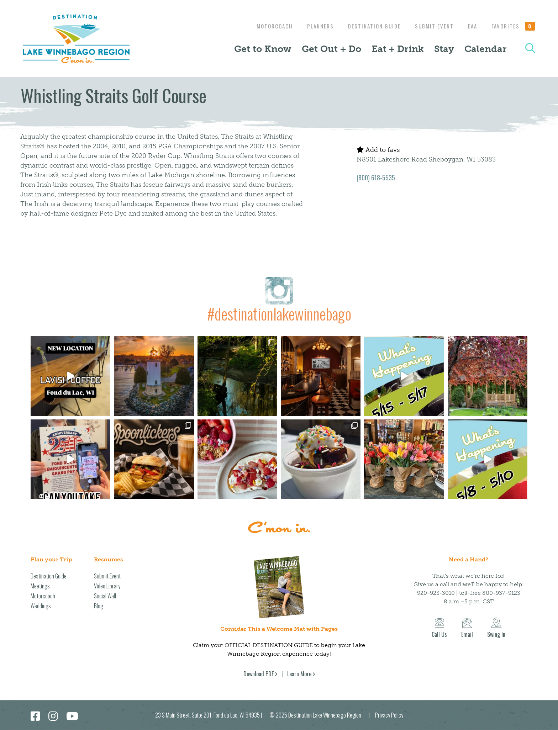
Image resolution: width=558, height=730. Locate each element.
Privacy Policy (389, 715)
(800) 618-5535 (376, 177)
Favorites (513, 26)
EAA (470, 26)
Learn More (299, 674)
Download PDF (258, 674)
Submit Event (430, 26)
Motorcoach (266, 26)
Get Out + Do (331, 48)
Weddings (41, 606)
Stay (444, 48)
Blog (98, 606)
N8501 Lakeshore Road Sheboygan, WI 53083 (426, 159)
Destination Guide (369, 26)
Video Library (107, 586)
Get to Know (262, 48)
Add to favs (378, 150)
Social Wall (105, 596)
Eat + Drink (398, 48)
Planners (313, 26)
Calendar (485, 48)
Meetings (40, 586)
